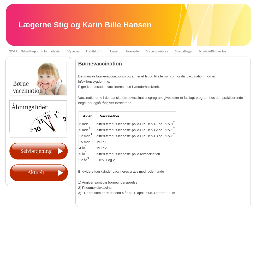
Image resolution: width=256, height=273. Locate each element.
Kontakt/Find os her (212, 51)
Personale (132, 51)
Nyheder (73, 51)
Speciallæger (183, 51)
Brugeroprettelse (156, 51)
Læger (114, 51)
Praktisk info (94, 51)
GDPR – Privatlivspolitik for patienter (35, 51)
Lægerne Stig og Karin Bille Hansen (85, 24)
